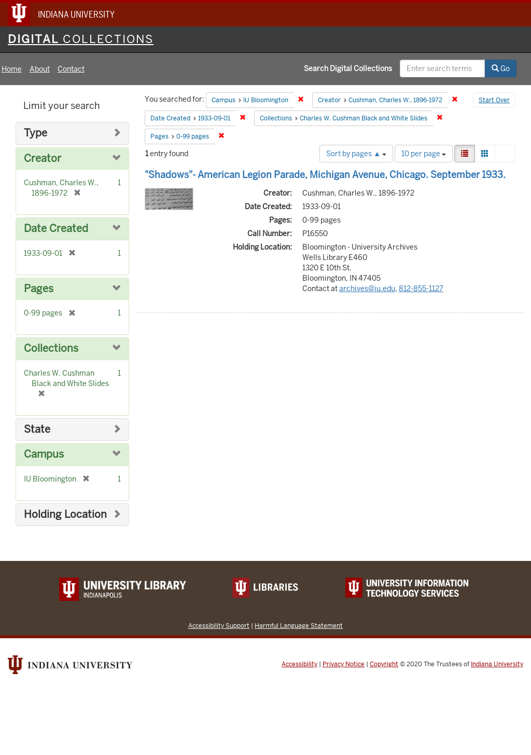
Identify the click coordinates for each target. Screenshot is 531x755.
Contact (71, 69)
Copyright (384, 664)
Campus (44, 454)
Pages (38, 288)
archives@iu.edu (367, 288)
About (40, 69)
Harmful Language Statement (299, 625)
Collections (51, 348)
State (37, 429)
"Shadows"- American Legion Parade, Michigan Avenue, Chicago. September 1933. (325, 175)
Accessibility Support (218, 625)
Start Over (494, 100)
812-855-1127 (421, 288)
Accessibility (299, 664)
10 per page (423, 153)
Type (35, 133)
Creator (42, 158)
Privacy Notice (344, 664)
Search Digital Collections (348, 68)
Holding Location (65, 514)
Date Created (56, 228)
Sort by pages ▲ (356, 153)
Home (12, 69)
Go (501, 68)
